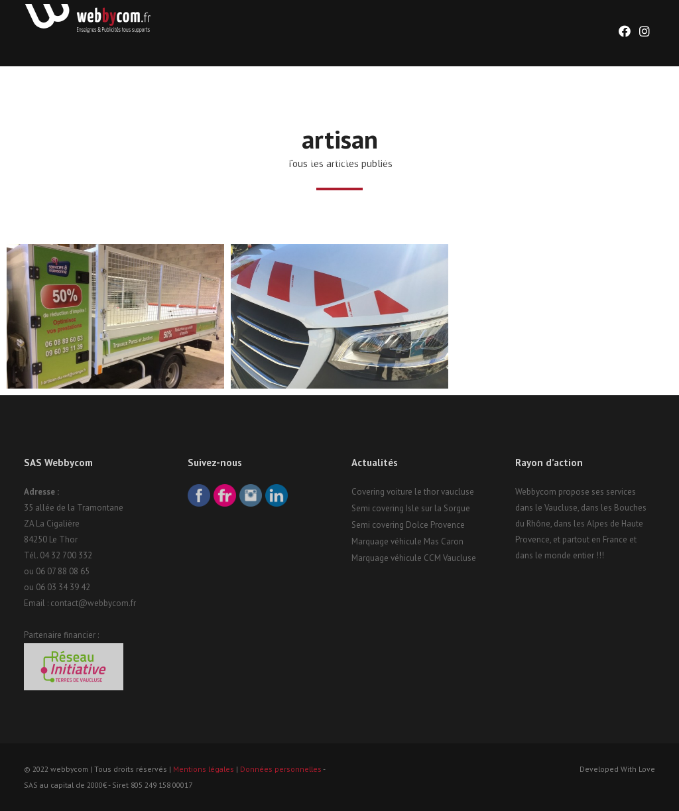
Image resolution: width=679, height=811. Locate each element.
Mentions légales (203, 769)
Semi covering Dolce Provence (408, 524)
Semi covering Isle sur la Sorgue (410, 508)
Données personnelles (281, 769)
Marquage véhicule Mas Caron (407, 541)
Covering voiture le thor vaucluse (412, 491)
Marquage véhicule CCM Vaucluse (413, 558)
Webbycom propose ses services (575, 491)
